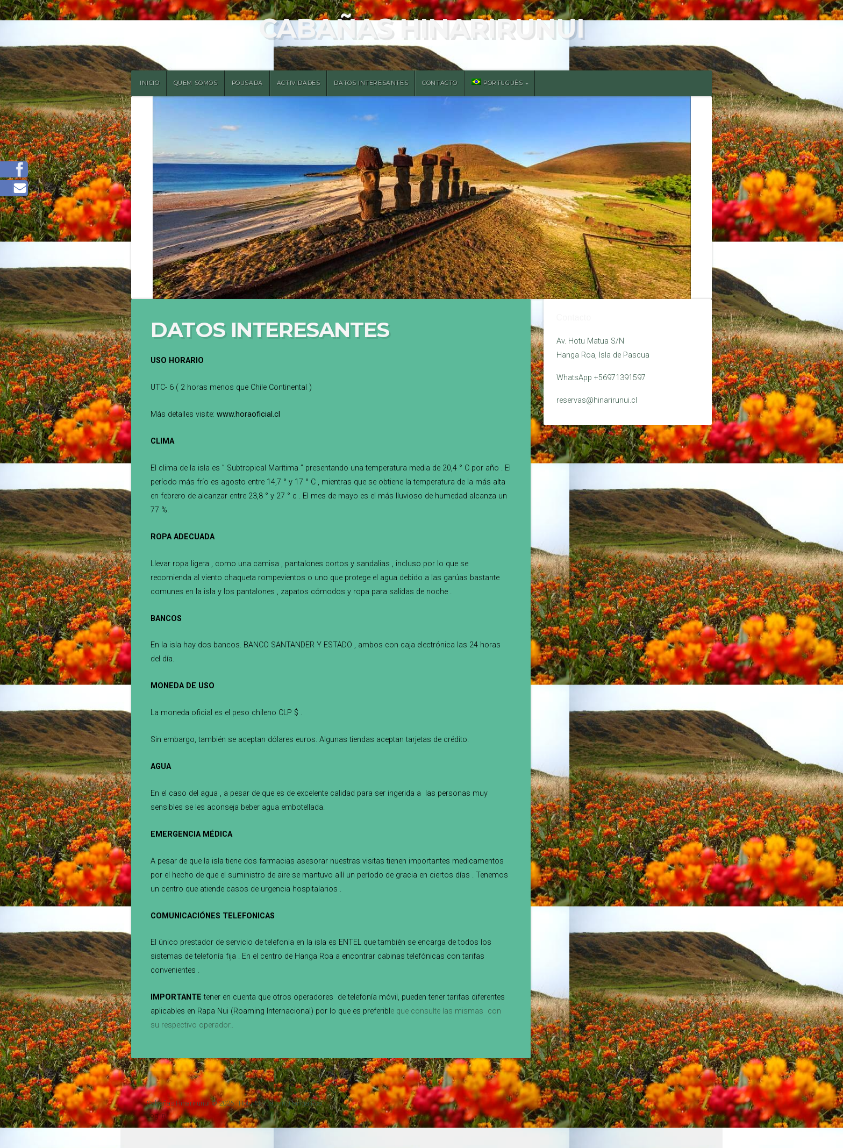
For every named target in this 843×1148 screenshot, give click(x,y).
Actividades (298, 83)
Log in (156, 1115)
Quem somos (196, 83)
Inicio (150, 83)
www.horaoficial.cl (248, 414)
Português (497, 83)
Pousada (247, 83)
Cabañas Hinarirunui (421, 28)
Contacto (440, 83)
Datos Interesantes (371, 83)
